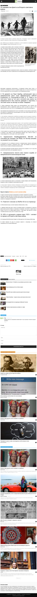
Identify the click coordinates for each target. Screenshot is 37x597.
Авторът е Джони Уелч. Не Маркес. (30, 266)
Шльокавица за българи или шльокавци (11, 396)
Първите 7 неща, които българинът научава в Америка (15, 570)
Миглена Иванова (3, 442)
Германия (13, 256)
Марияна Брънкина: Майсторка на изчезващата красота (15, 545)
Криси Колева (3, 419)
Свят (1, 5)
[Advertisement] (18, 79)
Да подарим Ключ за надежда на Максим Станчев (17, 302)
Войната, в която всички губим (17, 192)
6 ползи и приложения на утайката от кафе (15, 307)
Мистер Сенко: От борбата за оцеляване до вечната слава (18, 282)
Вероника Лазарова (4, 397)
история (17, 256)
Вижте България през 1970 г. (6, 266)
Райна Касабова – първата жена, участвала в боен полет (18, 297)
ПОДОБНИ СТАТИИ (4, 279)
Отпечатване (32, 260)
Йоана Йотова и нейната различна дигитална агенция (17, 292)
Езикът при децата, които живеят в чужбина (12, 418)
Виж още (18, 578)
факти (26, 256)
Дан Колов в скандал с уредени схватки (11, 520)
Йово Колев (18, 274)
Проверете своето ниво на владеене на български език (15, 441)
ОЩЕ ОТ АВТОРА (12, 279)
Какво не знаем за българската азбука (11, 373)
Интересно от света (5, 5)
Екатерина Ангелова (4, 374)
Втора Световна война (7, 256)
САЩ (20, 256)
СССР (23, 256)
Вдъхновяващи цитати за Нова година (14, 287)
